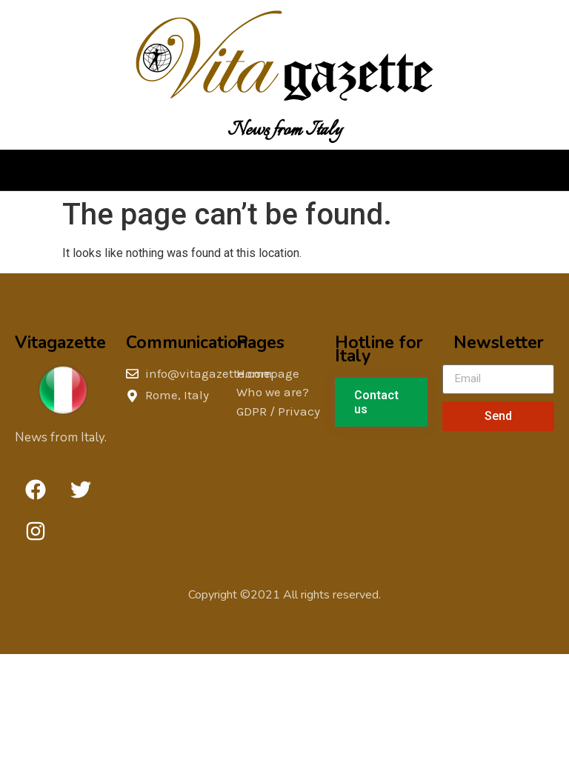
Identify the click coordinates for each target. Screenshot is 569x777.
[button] (284, 170)
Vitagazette (60, 342)
